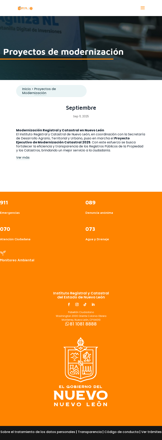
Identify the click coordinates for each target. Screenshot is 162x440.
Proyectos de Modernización (39, 91)
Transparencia (90, 432)
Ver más (23, 157)
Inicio (26, 89)
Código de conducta (121, 432)
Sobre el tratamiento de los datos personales (37, 432)
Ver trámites (151, 432)
